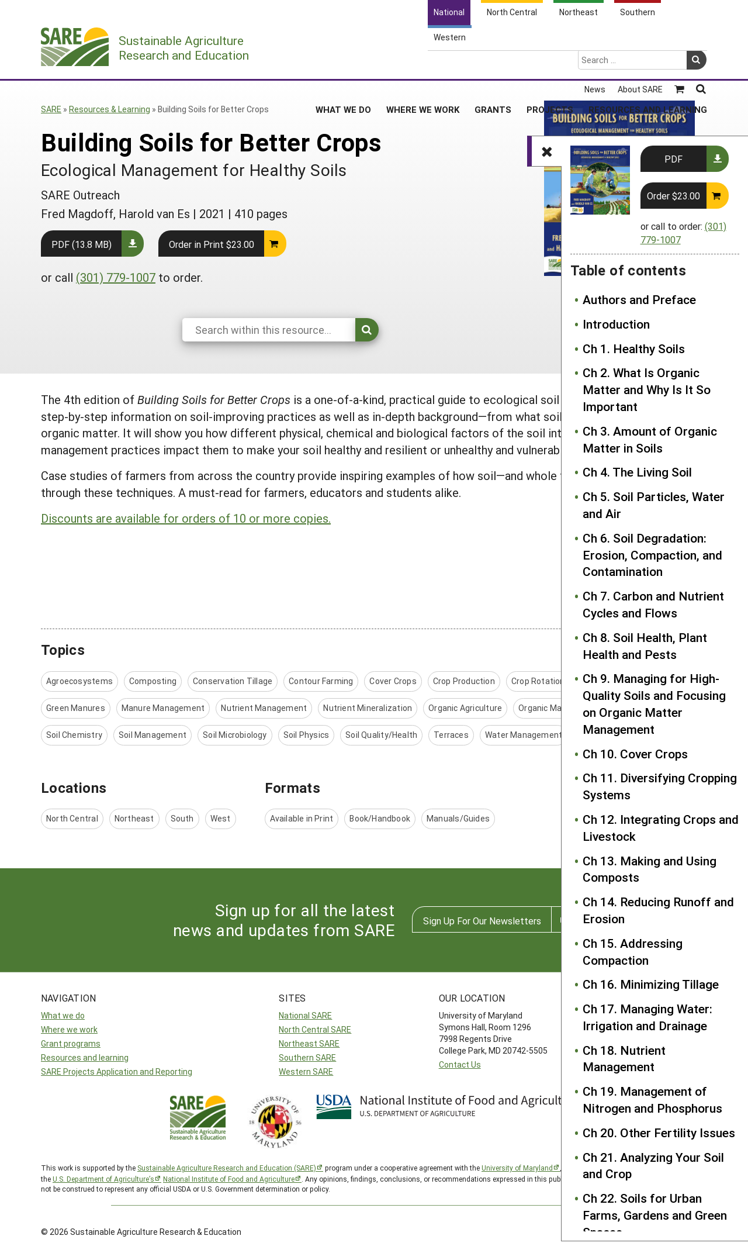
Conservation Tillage (232, 680)
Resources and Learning (647, 64)
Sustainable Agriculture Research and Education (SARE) (226, 1167)
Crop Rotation (538, 680)
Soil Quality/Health (381, 734)
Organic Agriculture (465, 707)
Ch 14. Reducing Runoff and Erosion (658, 910)
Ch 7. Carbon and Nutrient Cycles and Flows (653, 604)
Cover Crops (392, 680)
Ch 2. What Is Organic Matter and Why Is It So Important (647, 389)
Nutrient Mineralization (367, 707)
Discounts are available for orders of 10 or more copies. (186, 518)
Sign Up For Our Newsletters (482, 920)
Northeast (134, 818)
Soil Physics (306, 734)
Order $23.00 (673, 195)
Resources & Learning (109, 109)
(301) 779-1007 (115, 277)
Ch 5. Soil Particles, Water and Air (654, 505)
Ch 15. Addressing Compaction (633, 951)
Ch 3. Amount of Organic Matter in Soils (650, 439)
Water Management (523, 734)
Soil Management (152, 734)
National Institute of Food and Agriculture (229, 1178)
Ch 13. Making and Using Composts (649, 869)
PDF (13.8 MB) (81, 244)
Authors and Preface (639, 299)
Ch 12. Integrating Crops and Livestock (661, 827)
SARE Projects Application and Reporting (116, 1071)
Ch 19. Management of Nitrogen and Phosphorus (652, 1099)
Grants (493, 64)
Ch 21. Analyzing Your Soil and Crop (653, 1165)
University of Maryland (517, 1167)
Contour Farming (321, 680)
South (182, 818)
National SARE (305, 1015)
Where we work (69, 1029)
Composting (152, 680)
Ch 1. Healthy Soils (634, 348)
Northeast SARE (309, 1043)
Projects (550, 64)
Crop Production (464, 680)
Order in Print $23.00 (211, 244)
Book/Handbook (379, 818)
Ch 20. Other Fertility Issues (659, 1132)
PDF (673, 159)
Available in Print (302, 818)
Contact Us (460, 1064)
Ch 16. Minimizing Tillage (651, 984)
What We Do (343, 64)
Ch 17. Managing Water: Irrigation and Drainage (647, 1017)
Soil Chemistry (74, 734)
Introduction (616, 324)
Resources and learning (85, 1057)
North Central (72, 818)
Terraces (451, 734)
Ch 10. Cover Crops (635, 753)
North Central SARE (315, 1029)
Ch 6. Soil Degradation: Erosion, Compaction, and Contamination (652, 555)
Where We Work (422, 64)
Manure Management (163, 707)
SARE (51, 109)
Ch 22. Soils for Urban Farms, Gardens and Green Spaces (655, 1215)
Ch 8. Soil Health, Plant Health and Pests (645, 645)
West (220, 818)
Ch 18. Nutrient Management (624, 1058)
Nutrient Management (264, 707)
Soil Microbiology (235, 734)
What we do (63, 1015)
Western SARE (306, 1071)
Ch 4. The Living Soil (637, 472)
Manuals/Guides (458, 818)
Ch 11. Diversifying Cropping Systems (660, 786)
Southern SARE (307, 1057)
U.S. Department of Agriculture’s (103, 1178)
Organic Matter (547, 707)
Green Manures (75, 707)
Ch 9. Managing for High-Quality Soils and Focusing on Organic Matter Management (654, 703)
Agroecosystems (79, 680)
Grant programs (71, 1043)
